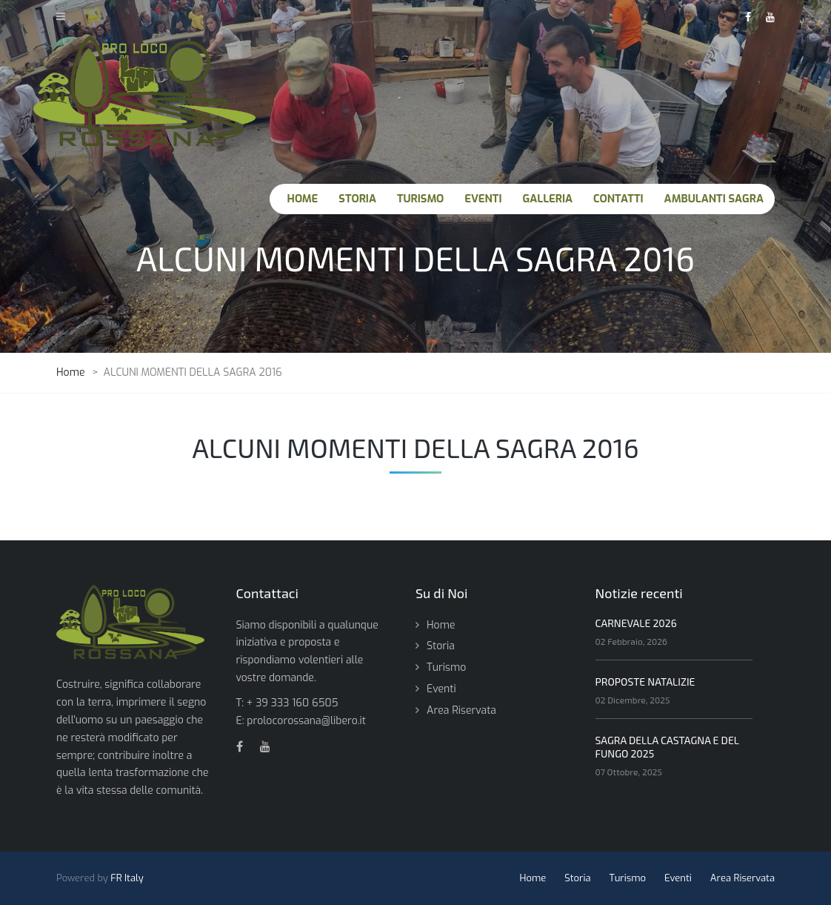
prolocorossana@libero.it (306, 721)
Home (441, 625)
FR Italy (127, 878)
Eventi (441, 689)
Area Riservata (461, 710)
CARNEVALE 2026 (636, 623)
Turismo (446, 667)
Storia (441, 646)
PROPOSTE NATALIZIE (645, 681)
